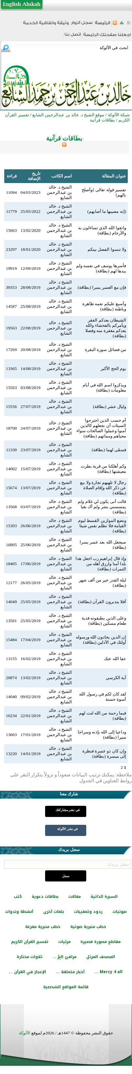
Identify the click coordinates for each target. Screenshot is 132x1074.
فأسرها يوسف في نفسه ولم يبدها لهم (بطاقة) (101, 268)
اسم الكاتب (61, 176)
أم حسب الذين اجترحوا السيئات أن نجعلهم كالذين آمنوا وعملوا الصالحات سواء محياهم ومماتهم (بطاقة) (101, 428)
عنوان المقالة (114, 176)
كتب (18, 896)
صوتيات (119, 911)
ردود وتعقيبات (88, 911)
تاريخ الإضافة (34, 176)
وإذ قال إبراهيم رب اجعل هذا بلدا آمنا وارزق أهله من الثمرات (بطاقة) (100, 563)
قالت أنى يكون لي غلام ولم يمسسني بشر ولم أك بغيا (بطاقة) (102, 506)
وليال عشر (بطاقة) (109, 406)
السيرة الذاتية (104, 896)
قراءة (12, 176)
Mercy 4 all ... (108, 971)
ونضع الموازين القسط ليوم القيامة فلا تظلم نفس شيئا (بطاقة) (102, 525)
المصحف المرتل (100, 956)
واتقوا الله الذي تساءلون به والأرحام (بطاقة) (102, 230)
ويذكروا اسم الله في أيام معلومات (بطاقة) (104, 387)
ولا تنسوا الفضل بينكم (107, 249)
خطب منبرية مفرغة (42, 926)
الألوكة (24, 1032)
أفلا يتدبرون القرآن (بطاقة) (102, 601)
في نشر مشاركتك (68, 810)
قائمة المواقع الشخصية (66, 987)
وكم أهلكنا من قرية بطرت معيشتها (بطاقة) (103, 469)
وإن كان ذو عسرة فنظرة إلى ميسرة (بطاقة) (104, 754)
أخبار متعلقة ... (70, 971)
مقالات (74, 896)
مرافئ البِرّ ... (64, 956)
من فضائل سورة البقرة (105, 349)
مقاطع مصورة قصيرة (100, 941)
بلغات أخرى (53, 911)
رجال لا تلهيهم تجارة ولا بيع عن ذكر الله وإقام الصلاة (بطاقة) (103, 487)
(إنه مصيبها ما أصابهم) (106, 211)
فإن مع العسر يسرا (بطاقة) (102, 287)
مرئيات (64, 941)
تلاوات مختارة (29, 956)
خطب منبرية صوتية (88, 926)
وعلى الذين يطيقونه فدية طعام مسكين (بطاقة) (104, 621)
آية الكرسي (116, 677)
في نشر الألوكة (67, 829)
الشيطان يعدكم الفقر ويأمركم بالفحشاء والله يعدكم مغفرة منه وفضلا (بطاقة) (105, 328)
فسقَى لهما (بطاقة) (108, 449)
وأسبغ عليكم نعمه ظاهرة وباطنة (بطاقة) (104, 306)
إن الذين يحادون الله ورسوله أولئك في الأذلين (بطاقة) (101, 640)
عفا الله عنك (115, 658)
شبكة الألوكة (119, 114)
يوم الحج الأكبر (113, 368)
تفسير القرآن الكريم (29, 941)
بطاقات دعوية (45, 896)
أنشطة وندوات (19, 911)
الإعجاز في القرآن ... (27, 971)
